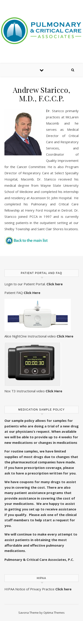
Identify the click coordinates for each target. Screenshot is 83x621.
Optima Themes (54, 613)
